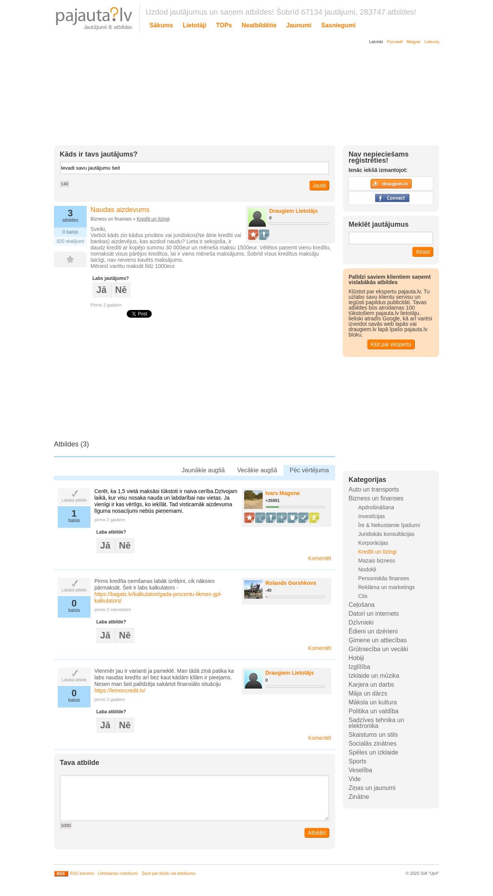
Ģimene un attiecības (378, 640)
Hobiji (356, 658)
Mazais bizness (376, 560)
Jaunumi (299, 25)
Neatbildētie (259, 25)
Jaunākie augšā (203, 470)
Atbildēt (317, 833)
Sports (357, 761)
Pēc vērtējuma (309, 470)
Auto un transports (374, 489)
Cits (362, 596)
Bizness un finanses (376, 498)
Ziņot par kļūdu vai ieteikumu (168, 873)
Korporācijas (373, 543)
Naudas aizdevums (120, 210)
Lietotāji (194, 25)
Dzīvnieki (361, 622)
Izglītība (359, 667)
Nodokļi (367, 569)
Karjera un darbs (371, 684)
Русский (395, 41)
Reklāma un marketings (386, 587)
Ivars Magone (282, 493)
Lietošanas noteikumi (118, 873)
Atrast (423, 252)
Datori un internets (374, 613)
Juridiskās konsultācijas (386, 534)
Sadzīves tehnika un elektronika (376, 723)
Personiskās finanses (383, 578)
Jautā (319, 185)
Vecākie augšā (257, 470)
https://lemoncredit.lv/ (119, 690)
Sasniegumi (338, 25)
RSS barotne (74, 873)
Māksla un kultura (373, 702)
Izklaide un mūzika (374, 675)
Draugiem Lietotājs (293, 211)
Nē (121, 290)
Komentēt (319, 558)
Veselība (360, 770)
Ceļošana (362, 604)
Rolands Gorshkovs (290, 583)
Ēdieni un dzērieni (373, 631)
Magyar (413, 41)
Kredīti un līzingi (153, 219)
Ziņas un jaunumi (372, 788)
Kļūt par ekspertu (391, 344)
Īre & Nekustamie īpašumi (389, 525)
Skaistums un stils (373, 734)
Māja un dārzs (368, 693)
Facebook (391, 198)
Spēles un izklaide (373, 752)
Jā (101, 290)
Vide (355, 779)
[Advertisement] (241, 96)
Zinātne (359, 796)
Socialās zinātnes (373, 743)
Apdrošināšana (376, 507)
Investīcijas (371, 516)
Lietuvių (431, 41)
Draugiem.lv (391, 183)
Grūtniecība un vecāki (378, 649)
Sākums (161, 25)
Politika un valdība (374, 711)
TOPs (224, 25)
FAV (74, 259)
